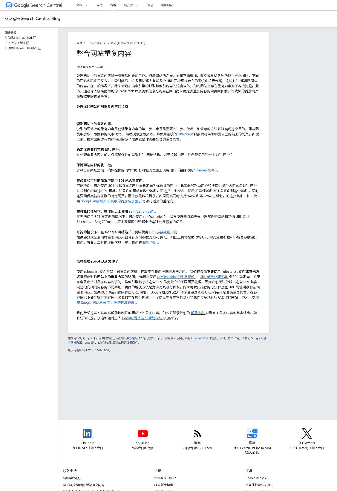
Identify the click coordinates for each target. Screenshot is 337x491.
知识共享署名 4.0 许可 (134, 338)
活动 (150, 5)
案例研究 (167, 5)
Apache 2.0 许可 (201, 338)
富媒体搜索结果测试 (259, 485)
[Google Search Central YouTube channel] (142, 437)
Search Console (256, 478)
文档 (79, 5)
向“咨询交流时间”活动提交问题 (83, 485)
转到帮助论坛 (72, 478)
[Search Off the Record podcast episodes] (252, 437)
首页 (79, 43)
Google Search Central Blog (32, 18)
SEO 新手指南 (163, 485)
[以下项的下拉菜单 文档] (87, 5)
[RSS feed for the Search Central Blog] (197, 437)
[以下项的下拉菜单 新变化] (138, 5)
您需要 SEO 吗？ (165, 478)
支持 (100, 5)
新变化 (128, 5)
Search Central (38, 5)
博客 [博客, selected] (113, 5)
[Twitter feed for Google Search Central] (307, 437)
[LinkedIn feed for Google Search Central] (88, 437)
